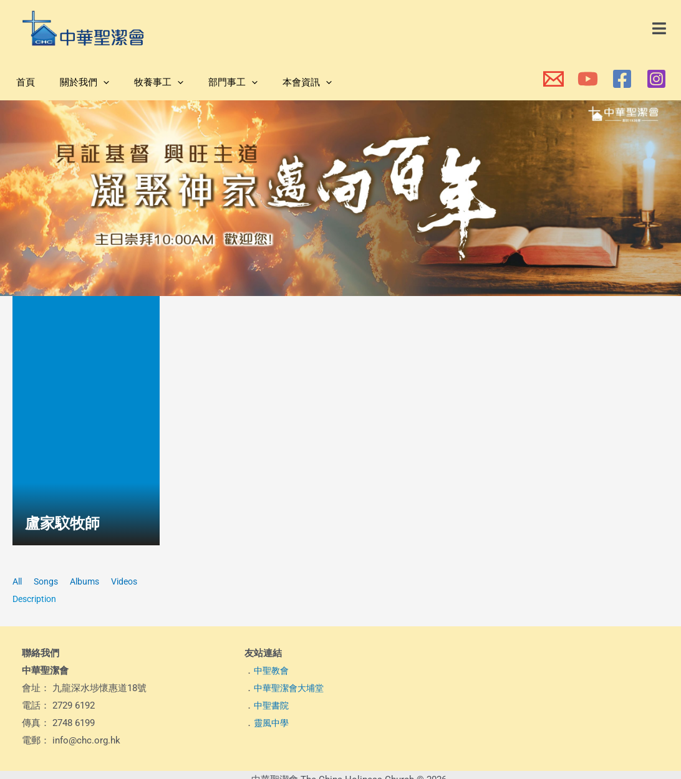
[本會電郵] (553, 79)
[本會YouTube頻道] (588, 79)
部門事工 (211, 82)
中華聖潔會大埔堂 (291, 688)
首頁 (22, 82)
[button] (659, 28)
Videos (132, 581)
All (18, 581)
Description (36, 599)
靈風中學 (272, 723)
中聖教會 (272, 670)
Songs (49, 581)
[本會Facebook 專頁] (622, 79)
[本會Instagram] (656, 79)
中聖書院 (272, 705)
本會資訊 (279, 82)
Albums (89, 581)
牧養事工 (143, 82)
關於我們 (75, 82)
